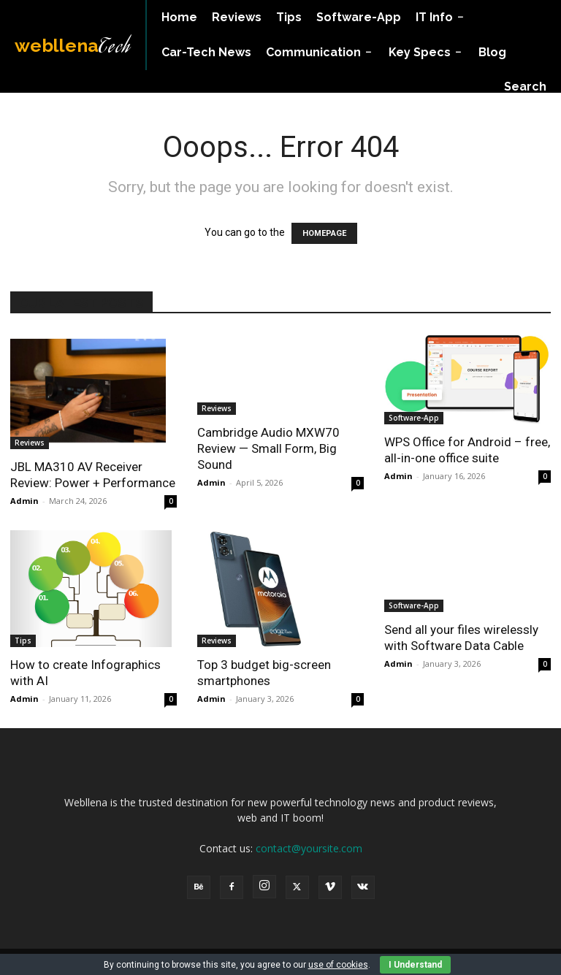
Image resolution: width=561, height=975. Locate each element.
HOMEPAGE (324, 233)
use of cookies (338, 965)
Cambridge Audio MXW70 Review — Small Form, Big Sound (268, 448)
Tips (23, 640)
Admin (24, 500)
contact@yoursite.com (309, 848)
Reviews (30, 442)
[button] (525, 87)
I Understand (415, 965)
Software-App (414, 418)
